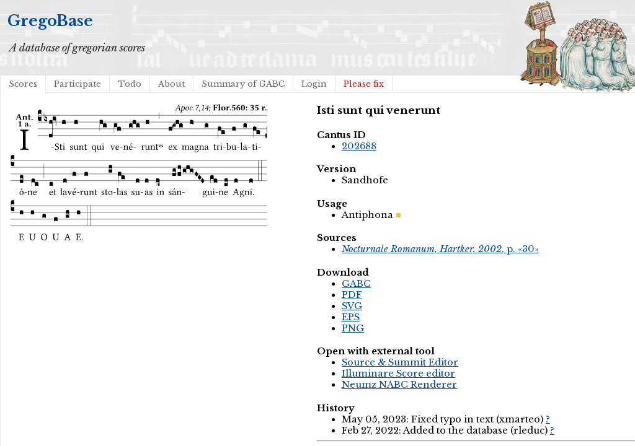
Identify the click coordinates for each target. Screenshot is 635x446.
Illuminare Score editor (398, 373)
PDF (352, 294)
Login (314, 84)
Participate (77, 84)
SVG (352, 306)
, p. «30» (440, 249)
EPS (351, 317)
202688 (359, 146)
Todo (129, 84)
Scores (23, 84)
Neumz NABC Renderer (399, 384)
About (171, 84)
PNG (353, 328)
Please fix (364, 84)
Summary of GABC (243, 84)
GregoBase (50, 21)
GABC (356, 283)
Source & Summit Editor (400, 362)
